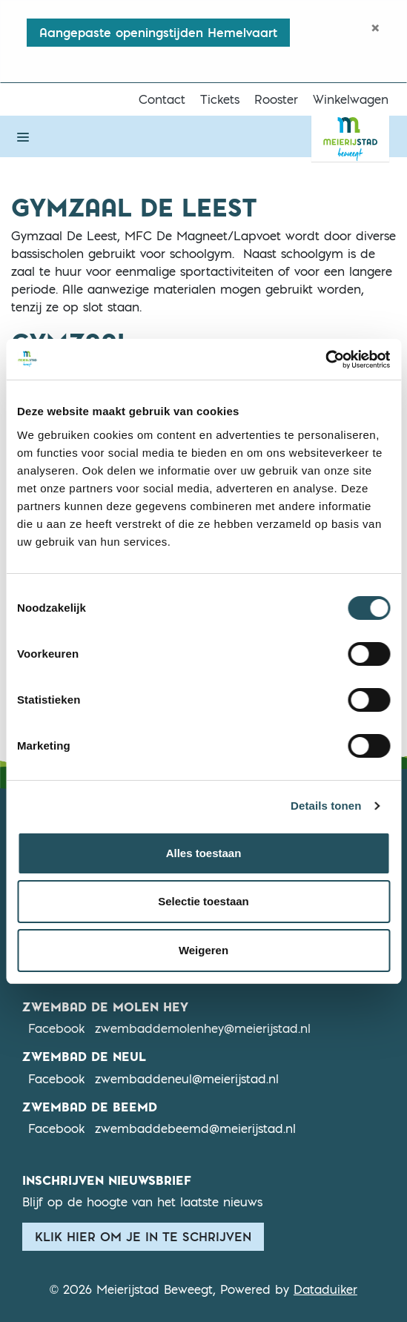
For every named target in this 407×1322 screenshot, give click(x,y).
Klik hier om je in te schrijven (143, 1236)
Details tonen (326, 805)
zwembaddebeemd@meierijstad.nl (195, 1128)
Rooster (276, 99)
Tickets (219, 99)
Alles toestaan (204, 853)
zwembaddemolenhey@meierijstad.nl (203, 1028)
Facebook (56, 1027)
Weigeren (203, 950)
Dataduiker (325, 1289)
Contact (162, 99)
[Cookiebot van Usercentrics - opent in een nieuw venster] (325, 359)
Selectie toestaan (203, 901)
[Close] (375, 27)
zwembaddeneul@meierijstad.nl (187, 1078)
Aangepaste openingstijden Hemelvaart (158, 32)
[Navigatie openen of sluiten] (23, 136)
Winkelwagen (350, 99)
